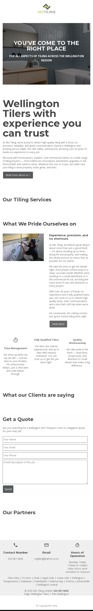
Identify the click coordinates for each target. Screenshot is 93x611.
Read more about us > (18, 175)
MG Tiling (52, 605)
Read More (58, 324)
